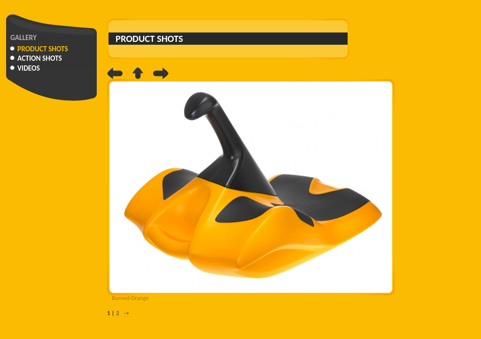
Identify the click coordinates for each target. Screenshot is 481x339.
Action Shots (39, 58)
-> (126, 312)
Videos (28, 68)
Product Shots (42, 48)
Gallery (23, 37)
